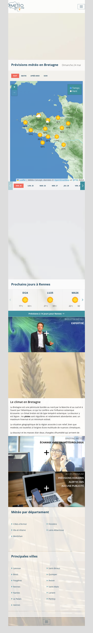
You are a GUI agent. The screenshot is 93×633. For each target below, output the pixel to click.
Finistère (52, 524)
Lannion (16, 568)
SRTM (75, 180)
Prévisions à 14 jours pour (46, 313)
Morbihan (17, 536)
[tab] (15, 76)
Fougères (16, 580)
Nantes (15, 592)
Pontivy (51, 598)
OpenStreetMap (62, 180)
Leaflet (21, 180)
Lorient (51, 592)
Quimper (52, 574)
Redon (51, 580)
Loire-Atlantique (55, 530)
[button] (39, 117)
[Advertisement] (52, 36)
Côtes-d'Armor (19, 524)
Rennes (15, 586)
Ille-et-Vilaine (18, 530)
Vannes (15, 605)
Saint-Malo (53, 586)
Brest (14, 574)
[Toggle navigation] (81, 6)
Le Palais (16, 598)
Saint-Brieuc (53, 568)
